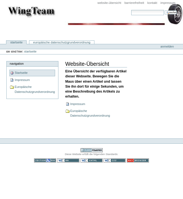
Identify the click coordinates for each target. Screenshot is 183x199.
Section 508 (45, 160)
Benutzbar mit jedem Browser (138, 160)
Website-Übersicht (109, 2)
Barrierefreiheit (134, 2)
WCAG (68, 160)
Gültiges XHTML (92, 160)
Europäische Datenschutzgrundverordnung (62, 42)
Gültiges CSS (115, 160)
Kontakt (152, 2)
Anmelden (167, 46)
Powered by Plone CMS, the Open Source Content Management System (92, 150)
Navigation (17, 63)
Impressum (168, 2)
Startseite (16, 42)
